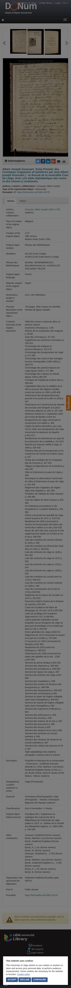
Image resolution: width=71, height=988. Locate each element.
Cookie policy (23, 974)
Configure (39, 979)
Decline (24, 979)
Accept (12, 979)
